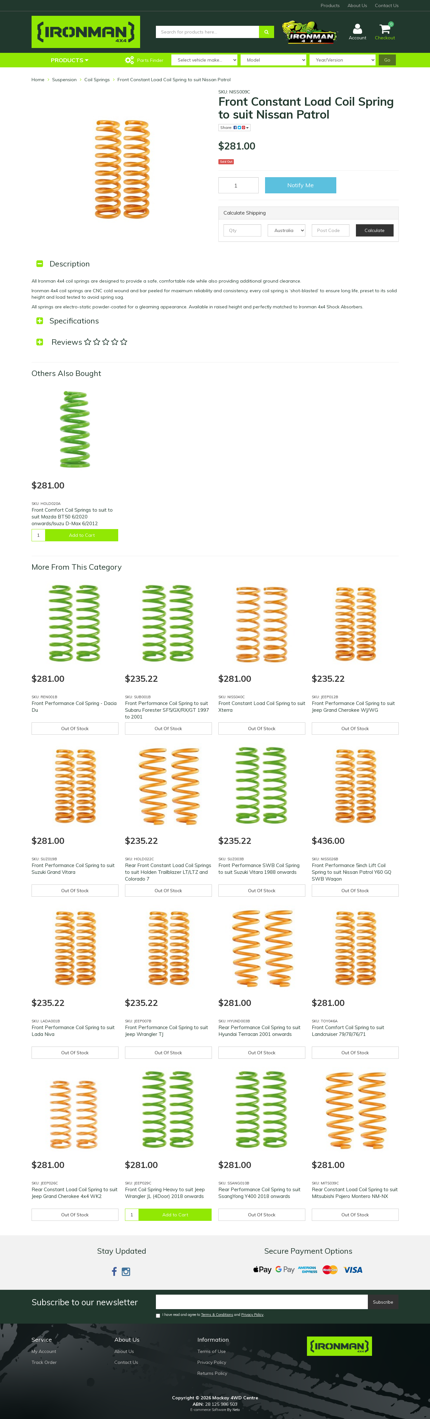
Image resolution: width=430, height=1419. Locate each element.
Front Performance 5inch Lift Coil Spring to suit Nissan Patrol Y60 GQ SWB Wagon (351, 872)
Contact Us (387, 5)
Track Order (44, 1362)
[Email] (262, 1302)
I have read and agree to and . (210, 1315)
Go (387, 60)
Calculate (375, 230)
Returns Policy (212, 1373)
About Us (357, 5)
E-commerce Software (208, 1409)
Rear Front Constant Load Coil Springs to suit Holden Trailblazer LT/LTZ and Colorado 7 (168, 872)
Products (330, 5)
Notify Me (300, 185)
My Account (44, 1351)
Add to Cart (82, 535)
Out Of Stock (75, 728)
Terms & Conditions (217, 1314)
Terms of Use (211, 1351)
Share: (234, 127)
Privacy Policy (252, 1314)
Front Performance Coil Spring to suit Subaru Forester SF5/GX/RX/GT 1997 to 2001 (167, 710)
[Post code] (330, 230)
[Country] (286, 230)
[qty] (242, 230)
